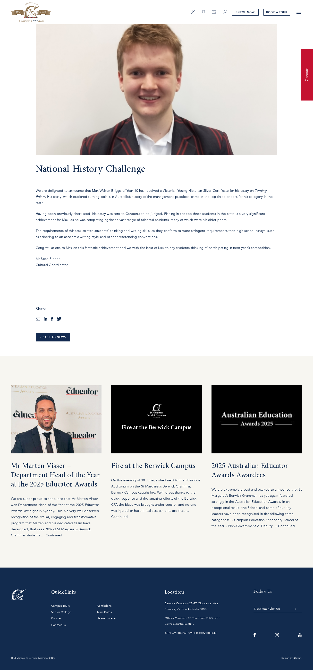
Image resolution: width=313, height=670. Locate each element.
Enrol (245, 12)
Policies (56, 618)
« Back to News (53, 337)
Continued (54, 535)
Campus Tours (60, 606)
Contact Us (58, 625)
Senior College (61, 612)
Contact (306, 74)
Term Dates (104, 612)
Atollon (298, 658)
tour (276, 12)
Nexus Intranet (106, 618)
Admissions (104, 606)
